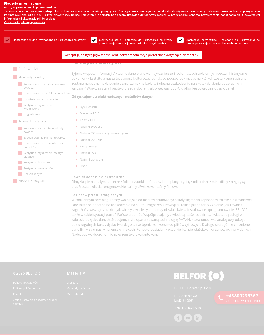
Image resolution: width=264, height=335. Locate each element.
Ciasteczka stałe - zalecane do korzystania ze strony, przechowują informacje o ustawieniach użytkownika (136, 41)
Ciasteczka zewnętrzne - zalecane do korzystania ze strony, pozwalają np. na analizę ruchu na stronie (223, 41)
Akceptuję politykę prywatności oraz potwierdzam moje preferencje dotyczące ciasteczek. (132, 55)
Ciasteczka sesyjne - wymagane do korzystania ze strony (49, 40)
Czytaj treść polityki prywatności (24, 22)
